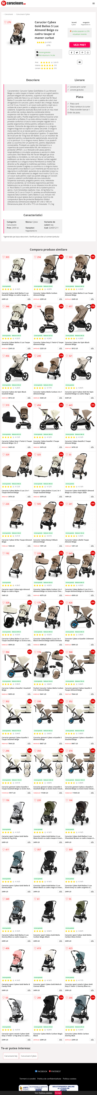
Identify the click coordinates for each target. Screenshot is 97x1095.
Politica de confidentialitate (49, 1078)
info (29, 299)
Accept (58, 1093)
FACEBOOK (41, 1071)
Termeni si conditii (27, 1078)
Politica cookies (69, 1078)
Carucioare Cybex (23, 14)
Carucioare (9, 14)
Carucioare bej (10, 1056)
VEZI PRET (79, 44)
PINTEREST (55, 1071)
